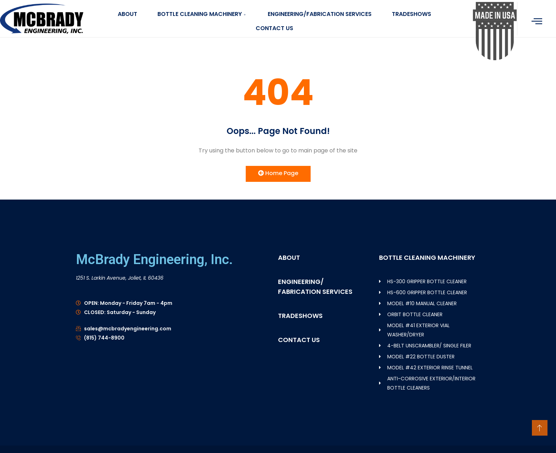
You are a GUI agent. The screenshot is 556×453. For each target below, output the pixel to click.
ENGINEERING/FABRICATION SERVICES (320, 14)
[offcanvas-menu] (537, 21)
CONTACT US (274, 28)
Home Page (278, 173)
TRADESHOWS (413, 14)
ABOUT (125, 14)
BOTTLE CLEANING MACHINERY (202, 14)
